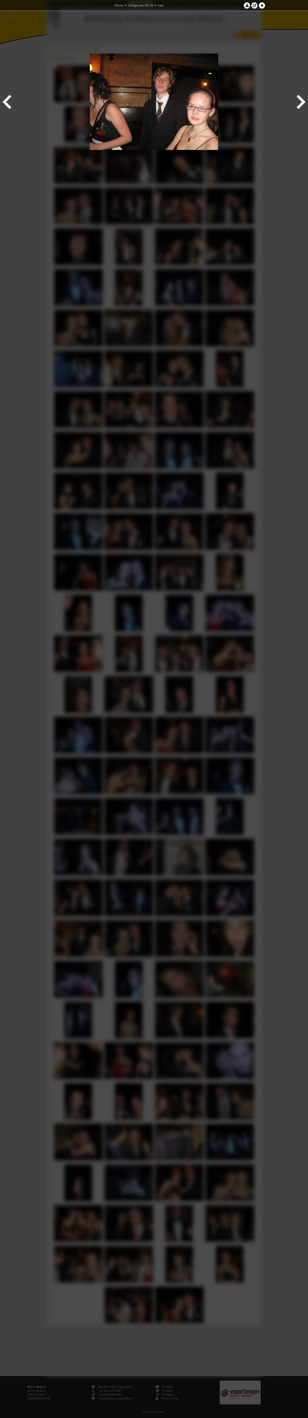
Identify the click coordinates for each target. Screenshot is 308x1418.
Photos (119, 5)
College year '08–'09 (140, 5)
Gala (160, 5)
